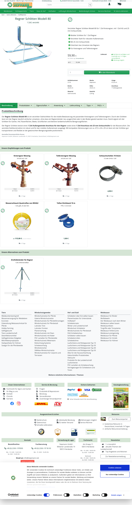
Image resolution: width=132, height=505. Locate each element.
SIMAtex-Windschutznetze (44, 350)
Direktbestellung (46, 1)
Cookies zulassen (114, 474)
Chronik (7, 396)
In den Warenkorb (107, 72)
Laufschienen (73, 363)
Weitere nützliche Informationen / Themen (66, 375)
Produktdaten (26, 105)
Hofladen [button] (52, 11)
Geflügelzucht (7, 331)
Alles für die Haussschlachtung (79, 353)
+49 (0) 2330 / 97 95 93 (41, 448)
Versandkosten (80, 58)
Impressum (31, 493)
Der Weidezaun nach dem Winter (113, 321)
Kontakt (7, 394)
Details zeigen (116, 501)
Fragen (40, 389)
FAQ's (101, 105)
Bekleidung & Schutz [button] (87, 11)
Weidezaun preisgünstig (110, 333)
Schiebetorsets (73, 323)
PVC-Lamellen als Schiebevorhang (80, 365)
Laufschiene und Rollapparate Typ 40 (82, 348)
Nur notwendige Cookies (115, 480)
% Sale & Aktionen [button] (121, 11)
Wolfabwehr (105, 318)
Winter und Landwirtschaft (78, 326)
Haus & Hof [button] (41, 11)
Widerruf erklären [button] (27, 462)
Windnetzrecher (41, 348)
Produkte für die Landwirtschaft (80, 360)
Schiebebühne (73, 340)
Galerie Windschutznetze (44, 318)
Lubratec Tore (40, 326)
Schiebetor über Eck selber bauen (80, 316)
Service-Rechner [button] (104, 11)
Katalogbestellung (121, 385)
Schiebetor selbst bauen (77, 335)
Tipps (90, 105)
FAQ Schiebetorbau (75, 333)
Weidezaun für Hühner (109, 340)
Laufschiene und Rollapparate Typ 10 (82, 343)
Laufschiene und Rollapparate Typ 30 (82, 345)
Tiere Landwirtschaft (9, 333)
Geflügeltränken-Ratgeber (11, 338)
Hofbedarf (71, 321)
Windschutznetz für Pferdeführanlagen (49, 321)
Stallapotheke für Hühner (11, 343)
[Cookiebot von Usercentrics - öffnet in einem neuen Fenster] (13, 501)
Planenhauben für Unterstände (79, 318)
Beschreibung (9, 105)
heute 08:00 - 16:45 (77, 1)
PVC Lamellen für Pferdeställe (46, 338)
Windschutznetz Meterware (45, 340)
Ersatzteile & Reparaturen (47, 391)
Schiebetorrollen (74, 338)
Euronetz (5, 321)
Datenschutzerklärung (46, 493)
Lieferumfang (76, 105)
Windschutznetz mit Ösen (44, 333)
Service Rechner (86, 422)
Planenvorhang (40, 331)
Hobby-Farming (7, 328)
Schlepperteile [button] (21, 11)
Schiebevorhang (41, 345)
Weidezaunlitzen (107, 326)
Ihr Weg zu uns (10, 391)
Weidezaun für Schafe (109, 338)
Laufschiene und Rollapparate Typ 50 (82, 350)
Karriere (7, 399)
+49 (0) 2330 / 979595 (14, 448)
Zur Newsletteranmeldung (116, 456)
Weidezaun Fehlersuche (110, 331)
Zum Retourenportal (119, 419)
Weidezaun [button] (8, 11)
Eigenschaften (43, 105)
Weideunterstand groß (10, 316)
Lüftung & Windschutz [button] (67, 11)
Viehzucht (71, 358)
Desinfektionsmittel (9, 335)
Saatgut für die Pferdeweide (12, 345)
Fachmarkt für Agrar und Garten (16, 389)
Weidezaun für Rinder (109, 316)
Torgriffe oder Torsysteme (111, 328)
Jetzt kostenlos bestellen (121, 409)
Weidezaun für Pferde (109, 335)
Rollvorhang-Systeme (43, 343)
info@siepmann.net (31, 458)
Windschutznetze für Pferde (45, 316)
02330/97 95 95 (66, 1)
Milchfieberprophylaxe (10, 340)
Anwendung (60, 105)
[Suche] (68, 4)
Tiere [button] (32, 11)
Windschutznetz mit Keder (45, 335)
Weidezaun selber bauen (110, 323)
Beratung (41, 394)
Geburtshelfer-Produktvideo (78, 355)
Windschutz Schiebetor (76, 328)
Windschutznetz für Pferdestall (46, 323)
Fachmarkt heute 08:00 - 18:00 (101, 1)
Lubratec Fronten (41, 328)
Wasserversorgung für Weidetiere (14, 318)
